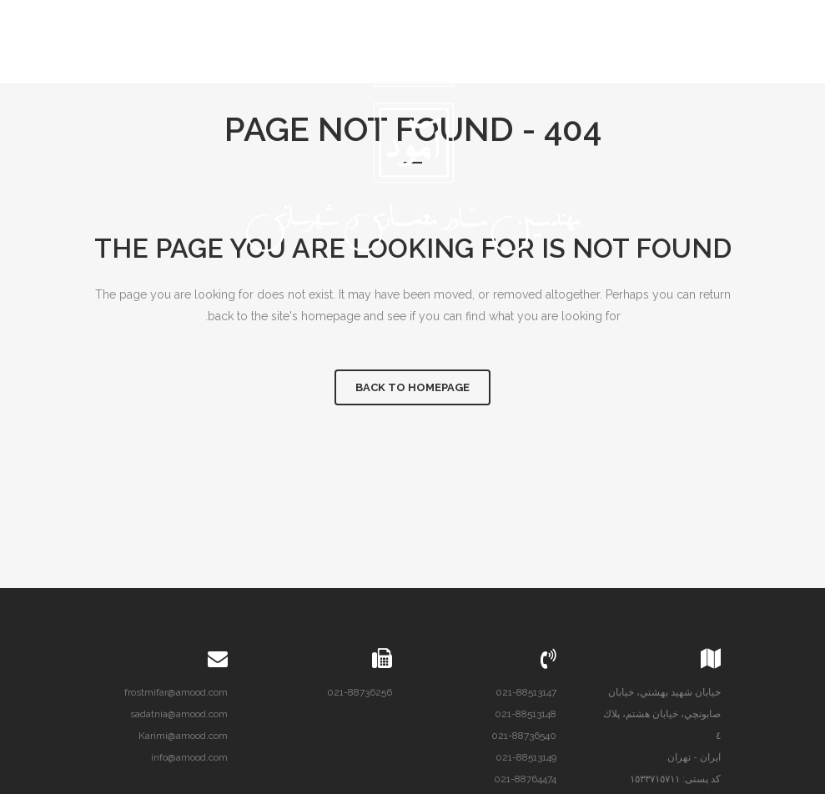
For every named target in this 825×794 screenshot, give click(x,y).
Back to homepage (412, 387)
